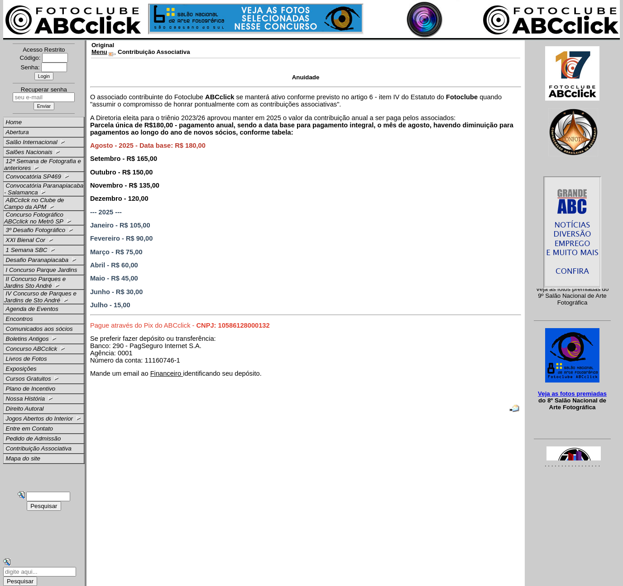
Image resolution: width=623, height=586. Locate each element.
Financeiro (166, 373)
